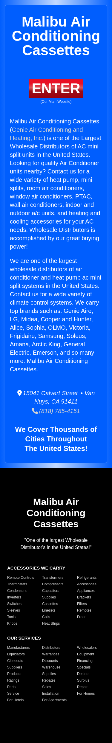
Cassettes (50, 604)
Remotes (84, 610)
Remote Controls (20, 578)
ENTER (56, 88)
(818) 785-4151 (56, 411)
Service (13, 693)
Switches (14, 604)
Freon (81, 617)
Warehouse (51, 667)
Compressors (52, 584)
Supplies (49, 597)
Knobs (12, 623)
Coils (46, 617)
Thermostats (17, 584)
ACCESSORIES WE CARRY (36, 567)
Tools (11, 617)
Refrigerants (86, 578)
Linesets (49, 610)
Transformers (52, 578)
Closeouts (15, 661)
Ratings (13, 680)
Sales (46, 687)
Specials (83, 667)
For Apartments (54, 700)
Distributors (51, 648)
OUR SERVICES (24, 637)
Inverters (14, 597)
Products (14, 674)
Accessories (86, 584)
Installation (50, 693)
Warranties (50, 654)
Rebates (49, 680)
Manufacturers (18, 648)
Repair (82, 687)
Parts (11, 687)
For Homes (86, 693)
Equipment (85, 654)
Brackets (84, 597)
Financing (85, 661)
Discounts (50, 661)
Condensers (17, 591)
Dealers (83, 674)
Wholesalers (87, 648)
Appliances (86, 591)
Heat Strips (51, 623)
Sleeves (13, 610)
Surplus (83, 680)
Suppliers (14, 667)
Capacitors (50, 591)
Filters (82, 604)
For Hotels (15, 700)
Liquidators (16, 654)
